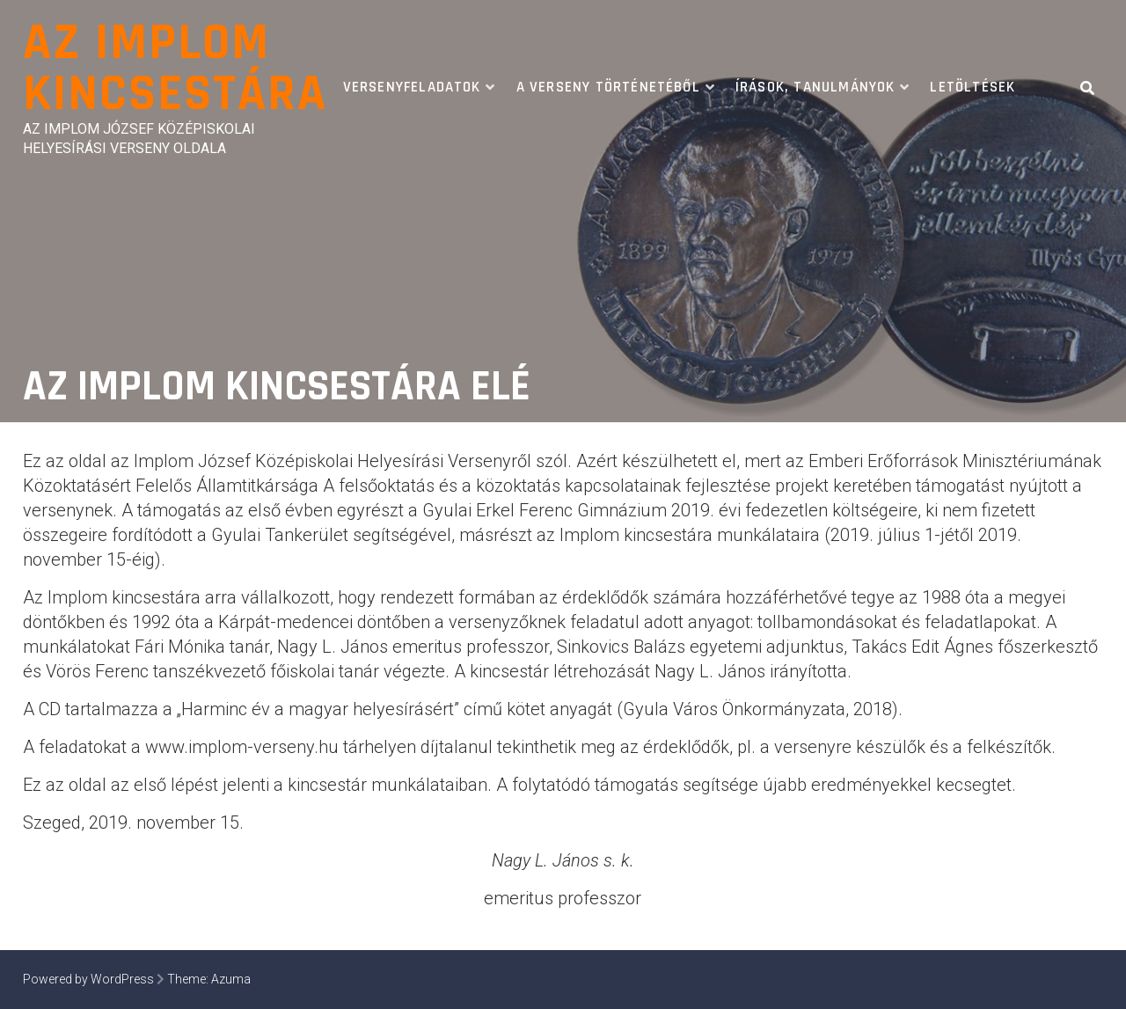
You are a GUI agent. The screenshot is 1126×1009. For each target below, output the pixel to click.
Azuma (231, 979)
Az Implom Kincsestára (175, 69)
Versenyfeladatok (412, 87)
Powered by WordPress (88, 979)
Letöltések (972, 87)
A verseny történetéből (608, 87)
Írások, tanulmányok (815, 87)
